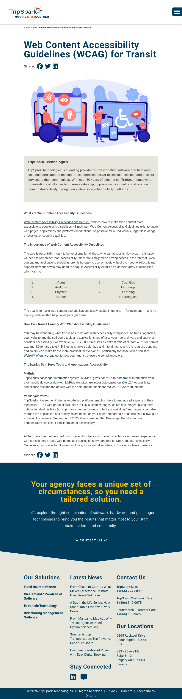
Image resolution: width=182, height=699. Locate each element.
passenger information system (59, 378)
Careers (126, 691)
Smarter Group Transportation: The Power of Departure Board (90, 638)
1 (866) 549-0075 (129, 602)
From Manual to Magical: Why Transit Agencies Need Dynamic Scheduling (91, 623)
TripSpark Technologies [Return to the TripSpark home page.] (56, 691)
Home (27, 27)
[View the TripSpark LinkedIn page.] (73, 677)
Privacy (111, 691)
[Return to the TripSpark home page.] (29, 11)
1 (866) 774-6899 (129, 591)
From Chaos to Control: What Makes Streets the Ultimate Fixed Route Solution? (90, 591)
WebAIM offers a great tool (41, 355)
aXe (124, 382)
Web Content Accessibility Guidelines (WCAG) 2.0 (57, 222)
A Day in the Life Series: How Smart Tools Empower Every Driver (90, 607)
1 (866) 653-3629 (129, 614)
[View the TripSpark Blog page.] (84, 677)
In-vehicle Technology (40, 606)
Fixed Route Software (40, 587)
